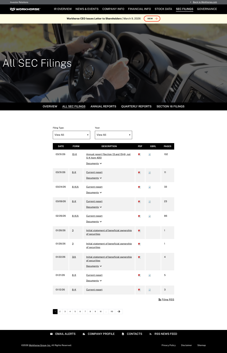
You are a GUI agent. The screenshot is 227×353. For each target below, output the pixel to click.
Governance (207, 9)
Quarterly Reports (136, 106)
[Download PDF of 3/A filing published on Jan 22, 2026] (139, 257)
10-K (74, 154)
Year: (97, 128)
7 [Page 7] (86, 313)
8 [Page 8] (91, 313)
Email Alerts (65, 334)
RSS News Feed (165, 334)
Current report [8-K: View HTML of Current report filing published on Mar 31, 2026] (94, 172)
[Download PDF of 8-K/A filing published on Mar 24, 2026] (139, 187)
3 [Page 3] (66, 313)
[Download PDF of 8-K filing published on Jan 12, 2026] (139, 290)
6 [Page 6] (81, 313)
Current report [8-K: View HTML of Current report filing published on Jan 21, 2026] (94, 275)
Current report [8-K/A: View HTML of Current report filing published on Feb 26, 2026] (94, 216)
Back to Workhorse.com (205, 2)
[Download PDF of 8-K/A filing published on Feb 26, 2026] (139, 216)
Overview (50, 106)
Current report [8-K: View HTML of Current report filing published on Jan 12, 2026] (94, 290)
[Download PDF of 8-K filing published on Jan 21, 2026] (139, 275)
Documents (94, 164)
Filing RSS (166, 300)
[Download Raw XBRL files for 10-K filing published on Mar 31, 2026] (149, 154)
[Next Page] (119, 312)
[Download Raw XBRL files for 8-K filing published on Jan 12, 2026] (149, 290)
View (150, 19)
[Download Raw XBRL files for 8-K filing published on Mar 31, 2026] (149, 172)
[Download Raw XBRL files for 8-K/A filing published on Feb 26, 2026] (149, 216)
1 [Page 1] (56, 313)
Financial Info (139, 9)
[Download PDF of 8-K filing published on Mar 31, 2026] (139, 172)
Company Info (113, 9)
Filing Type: (58, 128)
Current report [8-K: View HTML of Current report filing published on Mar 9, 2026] (94, 201)
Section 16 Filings (170, 106)
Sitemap (201, 345)
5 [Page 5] (76, 313)
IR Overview (63, 9)
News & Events (87, 9)
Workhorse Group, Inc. (40, 345)
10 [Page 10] (102, 313)
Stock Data (163, 9)
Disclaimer (186, 345)
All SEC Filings (73, 106)
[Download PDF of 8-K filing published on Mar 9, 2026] (139, 201)
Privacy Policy (169, 345)
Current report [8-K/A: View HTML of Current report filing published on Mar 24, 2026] (94, 187)
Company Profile (101, 334)
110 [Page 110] (113, 313)
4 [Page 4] (71, 313)
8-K (74, 172)
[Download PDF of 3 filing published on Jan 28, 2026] (139, 230)
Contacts (134, 334)
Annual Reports (103, 106)
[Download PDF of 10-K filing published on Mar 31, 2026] (139, 154)
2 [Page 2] (61, 313)
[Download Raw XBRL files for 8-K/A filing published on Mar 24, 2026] (149, 187)
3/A (74, 257)
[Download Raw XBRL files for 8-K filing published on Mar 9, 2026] (149, 201)
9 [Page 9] (96, 313)
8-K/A (75, 187)
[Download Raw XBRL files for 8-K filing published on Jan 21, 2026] (149, 275)
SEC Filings (184, 9)
